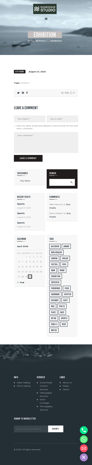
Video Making (23, 382)
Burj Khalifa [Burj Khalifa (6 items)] (56, 252)
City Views (19, 71)
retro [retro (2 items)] (53, 318)
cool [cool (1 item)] (64, 264)
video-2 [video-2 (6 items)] (54, 324)
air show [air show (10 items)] (55, 246)
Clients (66, 389)
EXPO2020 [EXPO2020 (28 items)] (55, 282)
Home (31, 41)
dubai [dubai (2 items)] (62, 270)
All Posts (40, 41)
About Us (67, 382)
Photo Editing (23, 386)
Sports (21, 204)
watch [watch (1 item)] (54, 330)
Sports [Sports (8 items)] (64, 318)
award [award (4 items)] (66, 246)
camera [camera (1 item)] (54, 258)
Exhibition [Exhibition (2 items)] (55, 276)
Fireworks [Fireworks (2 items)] (55, 288)
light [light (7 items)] (65, 300)
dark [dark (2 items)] (53, 270)
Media (66, 386)
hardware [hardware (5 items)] (55, 294)
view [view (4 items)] (64, 324)
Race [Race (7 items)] (62, 312)
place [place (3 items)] (53, 312)
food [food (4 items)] (67, 288)
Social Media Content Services (46, 385)
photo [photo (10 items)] (62, 306)
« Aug (21, 282)
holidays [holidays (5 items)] (55, 300)
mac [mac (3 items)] (53, 306)
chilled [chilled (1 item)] (65, 258)
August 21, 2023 (37, 71)
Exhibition (25, 83)
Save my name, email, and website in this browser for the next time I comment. (47, 127)
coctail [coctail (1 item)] (54, 264)
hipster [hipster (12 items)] (67, 294)
